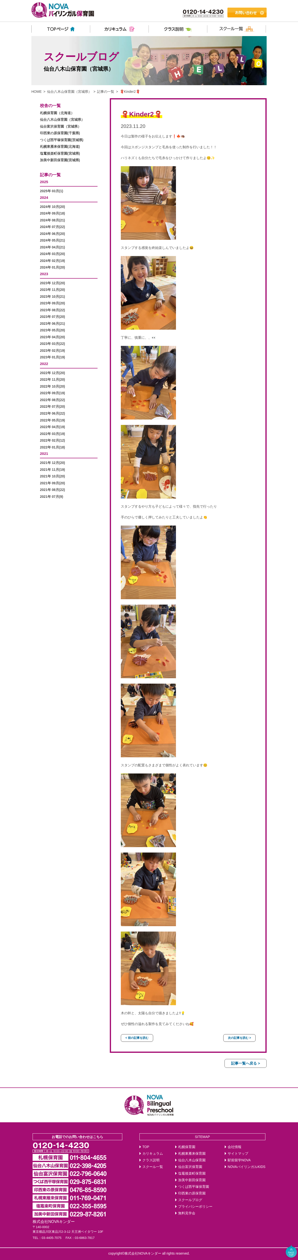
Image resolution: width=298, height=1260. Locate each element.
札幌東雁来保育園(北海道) (60, 147)
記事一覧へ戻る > (245, 1063)
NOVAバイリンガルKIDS (246, 1167)
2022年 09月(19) (52, 393)
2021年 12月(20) (52, 463)
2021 (44, 453)
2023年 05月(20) (52, 330)
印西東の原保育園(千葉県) (60, 133)
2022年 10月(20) (52, 386)
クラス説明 (151, 1160)
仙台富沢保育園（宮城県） (60, 126)
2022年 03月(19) (52, 434)
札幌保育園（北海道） (57, 113)
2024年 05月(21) (52, 240)
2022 (44, 364)
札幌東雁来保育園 (192, 1153)
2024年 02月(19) (52, 261)
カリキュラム (152, 1153)
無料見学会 (186, 1213)
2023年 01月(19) (52, 357)
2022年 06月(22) (52, 413)
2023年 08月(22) (52, 310)
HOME (36, 92)
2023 (44, 274)
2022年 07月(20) (52, 406)
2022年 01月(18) (52, 447)
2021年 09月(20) (52, 483)
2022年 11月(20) (52, 379)
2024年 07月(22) (52, 227)
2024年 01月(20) (52, 267)
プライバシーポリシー (195, 1206)
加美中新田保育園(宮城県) (60, 160)
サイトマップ (238, 1153)
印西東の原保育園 (192, 1193)
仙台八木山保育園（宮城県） (69, 92)
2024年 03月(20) (52, 254)
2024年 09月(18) (52, 213)
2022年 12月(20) (52, 373)
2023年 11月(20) (52, 290)
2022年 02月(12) (52, 440)
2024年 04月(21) (52, 247)
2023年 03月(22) (52, 344)
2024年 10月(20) (52, 207)
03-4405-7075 (52, 1238)
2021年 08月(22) (52, 490)
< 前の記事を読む (137, 1038)
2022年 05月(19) (52, 420)
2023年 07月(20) (52, 317)
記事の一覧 (105, 92)
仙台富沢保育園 (190, 1167)
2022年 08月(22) (52, 400)
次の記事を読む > (239, 1038)
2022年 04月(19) (52, 427)
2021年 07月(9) (51, 497)
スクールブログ (190, 1200)
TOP (145, 1147)
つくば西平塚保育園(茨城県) (61, 140)
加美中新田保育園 (192, 1180)
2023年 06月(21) (52, 323)
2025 (44, 182)
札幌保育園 (186, 1147)
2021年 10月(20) (52, 476)
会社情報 (234, 1147)
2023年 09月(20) (52, 303)
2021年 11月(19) (52, 470)
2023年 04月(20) (52, 337)
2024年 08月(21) (52, 220)
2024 (44, 197)
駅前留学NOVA (239, 1160)
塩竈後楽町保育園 (192, 1173)
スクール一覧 (152, 1167)
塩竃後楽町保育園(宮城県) (60, 153)
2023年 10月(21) (52, 296)
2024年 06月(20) (52, 234)
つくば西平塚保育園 (193, 1187)
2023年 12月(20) (52, 283)
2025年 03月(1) (51, 191)
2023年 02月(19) (52, 350)
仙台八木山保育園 (192, 1160)
